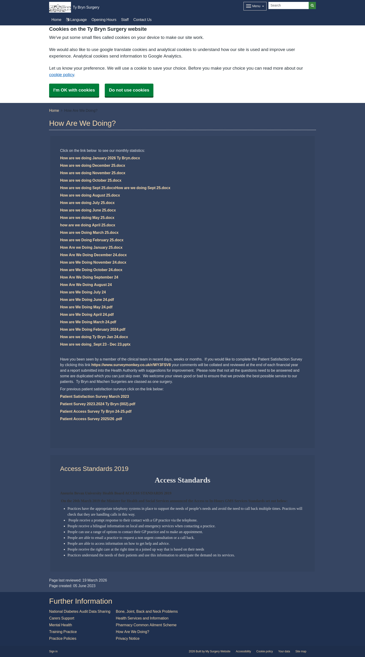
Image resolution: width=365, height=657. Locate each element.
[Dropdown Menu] (255, 6)
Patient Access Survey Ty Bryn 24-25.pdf (96, 411)
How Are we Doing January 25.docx (91, 247)
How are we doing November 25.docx (92, 173)
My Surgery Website (218, 651)
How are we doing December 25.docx (92, 165)
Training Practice (63, 631)
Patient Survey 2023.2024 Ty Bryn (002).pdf (97, 404)
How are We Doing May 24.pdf (86, 307)
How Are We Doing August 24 (86, 284)
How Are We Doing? (132, 631)
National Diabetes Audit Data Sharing (79, 611)
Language (76, 19)
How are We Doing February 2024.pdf (92, 329)
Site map (300, 651)
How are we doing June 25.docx (88, 210)
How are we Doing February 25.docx (92, 240)
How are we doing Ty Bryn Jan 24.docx (94, 337)
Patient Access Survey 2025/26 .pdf (91, 419)
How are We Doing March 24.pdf (88, 322)
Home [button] (56, 19)
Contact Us (142, 19)
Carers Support (61, 618)
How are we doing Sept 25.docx (87, 188)
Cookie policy (264, 651)
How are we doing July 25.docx (87, 202)
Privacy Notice (128, 638)
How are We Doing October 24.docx (91, 270)
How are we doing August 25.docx (90, 195)
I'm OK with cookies (74, 90)
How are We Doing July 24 (83, 292)
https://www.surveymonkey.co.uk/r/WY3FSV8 (131, 365)
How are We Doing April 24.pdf (87, 314)
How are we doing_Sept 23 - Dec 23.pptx (95, 344)
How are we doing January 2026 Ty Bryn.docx (100, 158)
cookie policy (61, 74)
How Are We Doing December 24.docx (93, 255)
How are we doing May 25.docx (87, 217)
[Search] (288, 5)
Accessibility (243, 651)
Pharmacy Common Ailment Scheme (146, 625)
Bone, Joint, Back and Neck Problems (147, 611)
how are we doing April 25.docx (87, 225)
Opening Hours (103, 19)
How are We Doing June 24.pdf (87, 299)
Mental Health (60, 625)
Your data (284, 651)
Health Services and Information (142, 618)
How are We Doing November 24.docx (93, 262)
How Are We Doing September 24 (89, 277)
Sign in (53, 651)
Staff (125, 19)
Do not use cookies (129, 90)
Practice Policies (62, 638)
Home (54, 110)
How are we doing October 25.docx (91, 180)
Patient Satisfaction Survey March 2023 (94, 396)
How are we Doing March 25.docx (89, 232)
